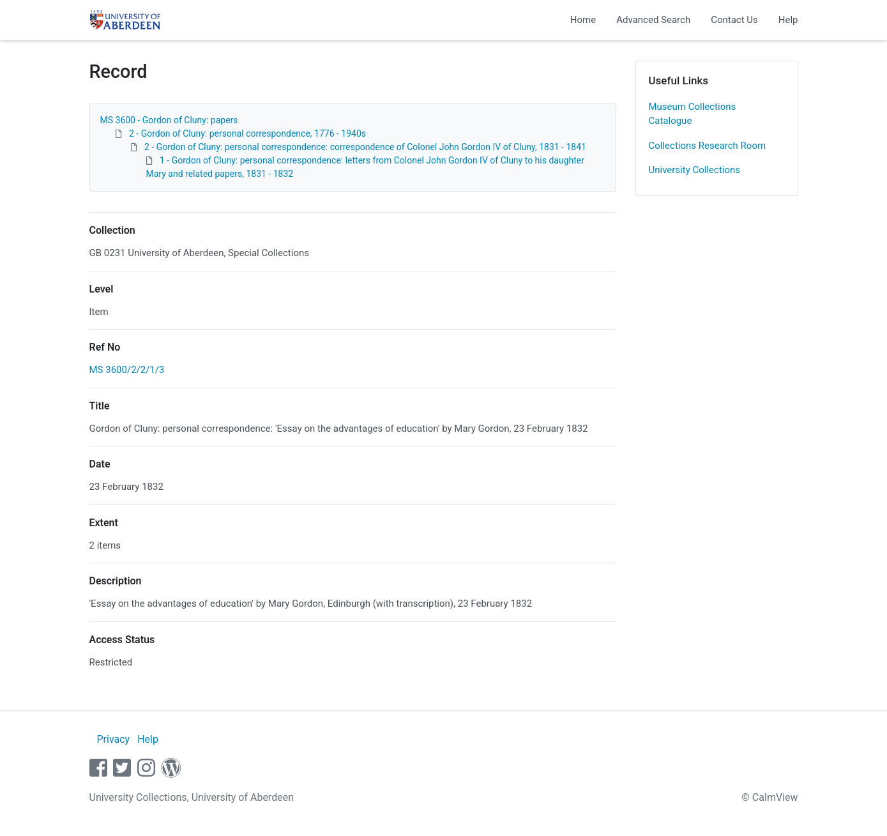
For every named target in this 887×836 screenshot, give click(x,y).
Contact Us (734, 20)
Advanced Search (653, 20)
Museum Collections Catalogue (692, 114)
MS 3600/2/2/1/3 (127, 370)
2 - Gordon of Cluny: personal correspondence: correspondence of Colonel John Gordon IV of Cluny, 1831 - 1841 (365, 147)
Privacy (113, 739)
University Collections (695, 170)
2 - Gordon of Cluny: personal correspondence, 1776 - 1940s (247, 133)
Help (788, 20)
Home (583, 20)
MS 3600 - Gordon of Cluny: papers (169, 120)
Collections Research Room (707, 145)
